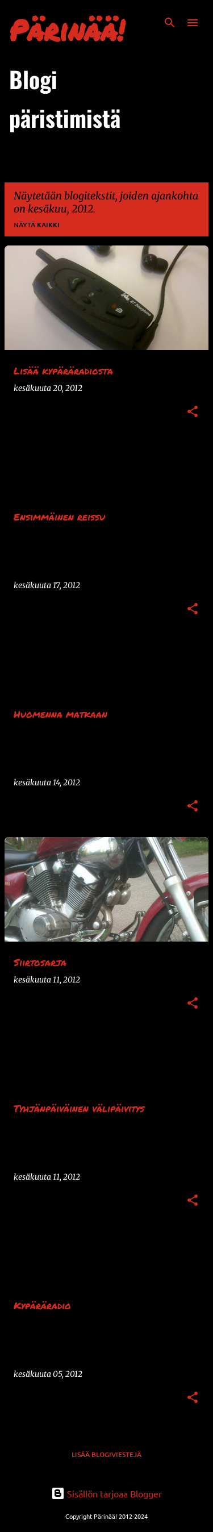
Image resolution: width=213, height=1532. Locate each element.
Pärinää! (66, 30)
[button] (192, 412)
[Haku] (170, 22)
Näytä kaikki (37, 225)
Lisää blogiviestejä (106, 1454)
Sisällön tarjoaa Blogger (106, 1493)
